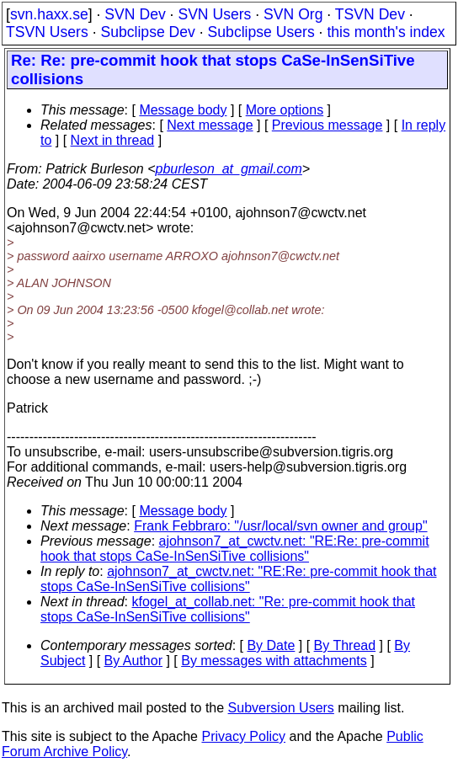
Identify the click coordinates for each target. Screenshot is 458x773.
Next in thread (113, 140)
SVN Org (293, 14)
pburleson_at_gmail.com (229, 169)
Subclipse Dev (147, 32)
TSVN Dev (370, 14)
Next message (210, 125)
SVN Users (214, 14)
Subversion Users (281, 708)
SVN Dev (134, 14)
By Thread (345, 645)
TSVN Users (47, 32)
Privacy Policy (243, 736)
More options (285, 110)
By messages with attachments (274, 660)
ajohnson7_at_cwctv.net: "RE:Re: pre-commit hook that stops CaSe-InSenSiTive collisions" (234, 548)
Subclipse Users (261, 32)
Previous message (327, 125)
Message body (182, 110)
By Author (133, 660)
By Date (271, 645)
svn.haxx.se (49, 14)
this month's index (386, 32)
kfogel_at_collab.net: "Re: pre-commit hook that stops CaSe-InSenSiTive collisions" (227, 609)
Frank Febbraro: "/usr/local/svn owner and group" (280, 526)
